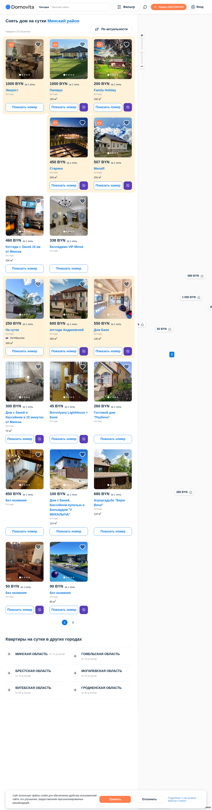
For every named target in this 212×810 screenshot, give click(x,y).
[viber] (84, 107)
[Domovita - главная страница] (20, 7)
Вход (197, 7)
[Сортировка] (111, 29)
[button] (25, 59)
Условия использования (200, 807)
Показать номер (24, 107)
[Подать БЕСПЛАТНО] (169, 7)
